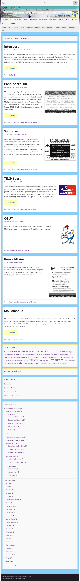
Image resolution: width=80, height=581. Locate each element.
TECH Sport (12, 178)
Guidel (8, 503)
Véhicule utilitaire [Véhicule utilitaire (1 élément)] (61, 363)
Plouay (13, 134)
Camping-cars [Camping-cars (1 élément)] (50, 351)
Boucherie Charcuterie (15, 417)
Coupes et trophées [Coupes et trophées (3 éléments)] (13, 354)
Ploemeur (9, 532)
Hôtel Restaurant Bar (56, 20)
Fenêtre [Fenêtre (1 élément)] (44, 354)
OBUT (8, 218)
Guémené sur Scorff (12, 499)
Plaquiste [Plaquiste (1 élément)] (60, 357)
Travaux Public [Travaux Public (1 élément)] (43, 363)
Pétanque (28, 122)
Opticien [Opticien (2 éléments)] (42, 357)
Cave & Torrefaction (14, 423)
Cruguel (8, 496)
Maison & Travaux (71, 20)
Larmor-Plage (10, 519)
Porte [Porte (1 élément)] (13, 360)
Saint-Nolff (9, 555)
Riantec (8, 551)
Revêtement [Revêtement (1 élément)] (72, 360)
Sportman (11, 131)
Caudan (8, 490)
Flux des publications (11, 388)
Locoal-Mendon (11, 522)
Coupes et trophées (18, 122)
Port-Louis (9, 545)
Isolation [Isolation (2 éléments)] (7, 357)
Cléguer (8, 493)
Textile (13, 75)
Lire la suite (11, 68)
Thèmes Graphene (19, 578)
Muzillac (8, 529)
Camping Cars (12, 472)
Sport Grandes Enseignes (28, 50)
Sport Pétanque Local (21, 87)
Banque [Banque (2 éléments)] (28, 351)
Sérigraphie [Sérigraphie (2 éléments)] (12, 363)
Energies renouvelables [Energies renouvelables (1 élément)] (28, 354)
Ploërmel (9, 535)
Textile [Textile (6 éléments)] (20, 363)
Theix (8, 558)
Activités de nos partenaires (13, 408)
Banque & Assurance (13, 411)
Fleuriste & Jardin (13, 426)
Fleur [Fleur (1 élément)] (48, 354)
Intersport (11, 46)
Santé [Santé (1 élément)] (5, 363)
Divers (8, 434)
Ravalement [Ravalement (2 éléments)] (44, 360)
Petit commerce (9, 566)
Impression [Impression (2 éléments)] (67, 354)
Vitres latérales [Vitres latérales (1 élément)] (52, 363)
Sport (26, 20)
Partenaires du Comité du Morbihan (40, 9)
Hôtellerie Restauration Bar (15, 437)
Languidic (9, 516)
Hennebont (10, 506)
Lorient (18, 50)
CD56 (13, 24)
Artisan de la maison (14, 459)
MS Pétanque (13, 311)
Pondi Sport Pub (15, 84)
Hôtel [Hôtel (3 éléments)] (60, 354)
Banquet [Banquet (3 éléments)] (35, 351)
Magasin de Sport (12, 443)
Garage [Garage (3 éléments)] (54, 354)
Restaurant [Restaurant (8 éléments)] (56, 360)
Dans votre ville (9, 480)
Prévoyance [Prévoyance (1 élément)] (18, 360)
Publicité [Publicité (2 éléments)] (24, 360)
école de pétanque (23, 302)
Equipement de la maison (16, 462)
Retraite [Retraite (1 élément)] (66, 360)
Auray (8, 483)
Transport (11, 475)
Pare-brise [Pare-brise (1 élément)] (48, 357)
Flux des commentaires (11, 392)
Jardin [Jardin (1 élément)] (12, 357)
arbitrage (10, 250)
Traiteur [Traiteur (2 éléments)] (37, 363)
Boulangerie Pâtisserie (15, 420)
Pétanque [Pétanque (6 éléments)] (33, 360)
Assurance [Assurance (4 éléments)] (9, 351)
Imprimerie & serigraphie (38, 20)
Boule (8, 75)
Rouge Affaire (14, 259)
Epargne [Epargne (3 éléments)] (38, 354)
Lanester (13, 50)
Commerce (5, 24)
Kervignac (9, 509)
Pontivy (13, 87)
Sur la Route (18, 20)
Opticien (11, 430)
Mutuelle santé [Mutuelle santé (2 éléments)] (26, 357)
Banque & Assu (7, 20)
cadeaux (13, 302)
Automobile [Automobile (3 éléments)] (20, 351)
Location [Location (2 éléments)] (17, 357)
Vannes (8, 561)
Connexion (7, 384)
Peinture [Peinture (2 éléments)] (54, 357)
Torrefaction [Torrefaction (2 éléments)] (28, 363)
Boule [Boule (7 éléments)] (43, 351)
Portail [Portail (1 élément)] (9, 360)
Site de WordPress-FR (11, 396)
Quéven (8, 548)
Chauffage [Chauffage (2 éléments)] (68, 351)
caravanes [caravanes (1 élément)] (57, 351)
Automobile (12, 469)
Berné (8, 486)
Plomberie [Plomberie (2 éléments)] (66, 357)
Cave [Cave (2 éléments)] (62, 351)
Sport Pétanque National (17, 182)
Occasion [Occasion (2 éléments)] (35, 357)
